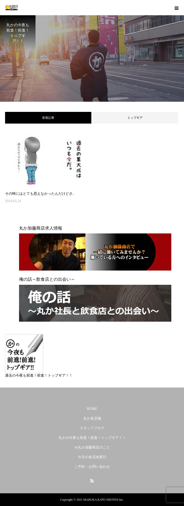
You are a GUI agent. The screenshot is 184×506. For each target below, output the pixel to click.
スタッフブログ (92, 428)
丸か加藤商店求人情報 (40, 228)
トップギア (135, 118)
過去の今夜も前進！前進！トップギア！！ (39, 375)
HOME (92, 409)
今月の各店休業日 (92, 457)
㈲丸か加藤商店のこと (92, 447)
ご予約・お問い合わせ (92, 467)
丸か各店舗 (92, 418)
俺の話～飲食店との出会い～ (47, 279)
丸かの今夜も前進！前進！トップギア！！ (92, 438)
